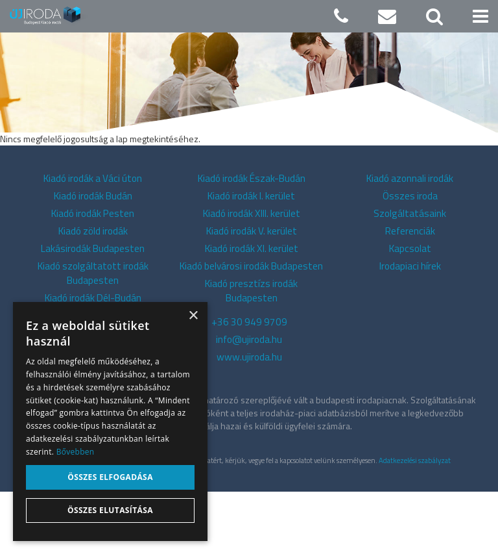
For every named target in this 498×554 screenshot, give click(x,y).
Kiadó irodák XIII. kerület (251, 275)
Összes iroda (410, 258)
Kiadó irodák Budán (93, 258)
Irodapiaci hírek (410, 328)
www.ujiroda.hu (249, 419)
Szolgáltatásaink (410, 275)
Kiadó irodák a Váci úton (92, 240)
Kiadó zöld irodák (93, 293)
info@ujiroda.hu (249, 401)
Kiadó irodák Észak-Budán (251, 240)
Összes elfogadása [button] (110, 477)
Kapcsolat (410, 310)
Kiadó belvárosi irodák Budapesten (251, 328)
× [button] (193, 316)
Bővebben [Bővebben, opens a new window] (75, 451)
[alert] (110, 421)
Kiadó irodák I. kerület (251, 258)
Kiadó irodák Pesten (92, 275)
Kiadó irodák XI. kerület (251, 310)
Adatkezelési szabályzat (415, 522)
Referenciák (410, 293)
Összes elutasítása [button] (110, 510)
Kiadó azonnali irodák (409, 240)
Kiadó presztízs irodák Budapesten (251, 353)
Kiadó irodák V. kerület (251, 293)
